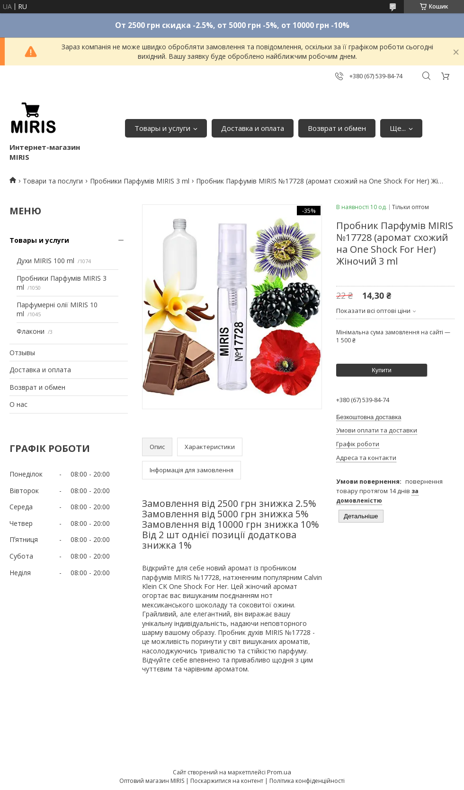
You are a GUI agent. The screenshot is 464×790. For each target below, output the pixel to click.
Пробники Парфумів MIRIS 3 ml (139, 180)
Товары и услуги (162, 128)
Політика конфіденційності (307, 781)
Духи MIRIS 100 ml (45, 260)
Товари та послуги (53, 180)
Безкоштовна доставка (368, 417)
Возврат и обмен (337, 128)
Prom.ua (279, 772)
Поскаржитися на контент (226, 781)
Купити (382, 370)
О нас (18, 404)
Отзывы (22, 352)
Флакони (31, 331)
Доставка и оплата (252, 128)
